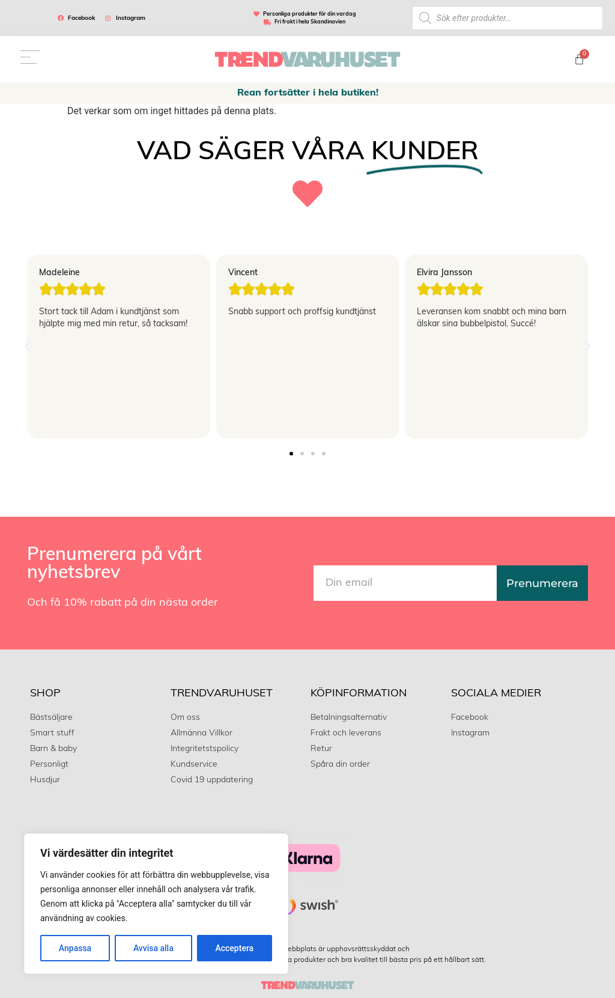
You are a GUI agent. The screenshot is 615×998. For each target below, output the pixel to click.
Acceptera (234, 948)
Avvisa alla (153, 948)
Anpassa (75, 948)
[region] (156, 903)
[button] (27, 347)
